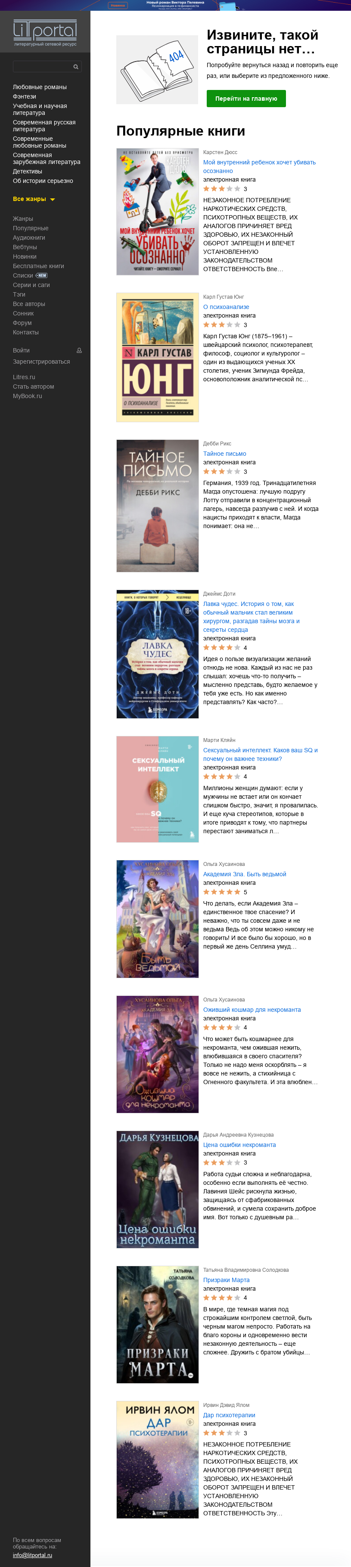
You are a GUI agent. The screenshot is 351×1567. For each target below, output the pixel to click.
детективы (27, 171)
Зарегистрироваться (41, 361)
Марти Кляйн (219, 740)
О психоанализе (226, 306)
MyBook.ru (27, 396)
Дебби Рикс (217, 444)
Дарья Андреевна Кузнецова (238, 1135)
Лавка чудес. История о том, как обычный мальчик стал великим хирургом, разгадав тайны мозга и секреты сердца (251, 616)
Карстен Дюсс (220, 152)
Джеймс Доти (219, 594)
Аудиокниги (29, 237)
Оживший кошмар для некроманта (252, 1009)
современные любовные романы (39, 142)
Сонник (23, 313)
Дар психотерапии (229, 1415)
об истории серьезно (43, 180)
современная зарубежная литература (47, 158)
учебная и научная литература (40, 109)
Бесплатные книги (38, 266)
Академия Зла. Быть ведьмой (244, 874)
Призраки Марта (226, 1279)
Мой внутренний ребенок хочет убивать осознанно (259, 166)
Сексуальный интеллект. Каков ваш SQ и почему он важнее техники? (260, 754)
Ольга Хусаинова (224, 864)
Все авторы (29, 303)
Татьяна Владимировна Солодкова (246, 1270)
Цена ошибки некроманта (239, 1144)
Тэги (19, 294)
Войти (21, 350)
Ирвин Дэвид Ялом (226, 1405)
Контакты (26, 332)
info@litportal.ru (32, 1555)
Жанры (23, 218)
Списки (23, 275)
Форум (22, 322)
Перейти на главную (246, 98)
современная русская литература (44, 126)
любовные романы (40, 86)
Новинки (25, 256)
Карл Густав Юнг (223, 297)
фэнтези (24, 96)
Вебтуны (25, 247)
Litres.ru (24, 377)
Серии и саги (31, 284)
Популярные (31, 228)
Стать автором (33, 386)
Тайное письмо (224, 453)
